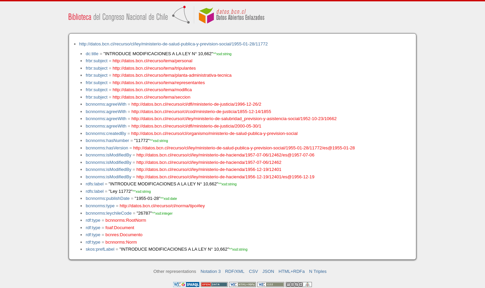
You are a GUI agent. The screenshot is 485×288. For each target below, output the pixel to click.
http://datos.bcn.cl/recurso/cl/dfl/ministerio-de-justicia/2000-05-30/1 (196, 126)
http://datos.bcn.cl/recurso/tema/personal (152, 60)
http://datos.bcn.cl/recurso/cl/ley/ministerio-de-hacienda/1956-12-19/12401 (209, 169)
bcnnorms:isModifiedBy (108, 154)
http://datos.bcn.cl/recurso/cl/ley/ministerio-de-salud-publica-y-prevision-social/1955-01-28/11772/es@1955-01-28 (244, 147)
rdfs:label (94, 183)
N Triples (318, 271)
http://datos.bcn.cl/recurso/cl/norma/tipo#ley (162, 205)
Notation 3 (210, 271)
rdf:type (93, 220)
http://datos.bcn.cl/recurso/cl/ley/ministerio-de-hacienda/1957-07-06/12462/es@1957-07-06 (225, 154)
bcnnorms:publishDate (107, 198)
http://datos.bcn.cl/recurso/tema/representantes (158, 82)
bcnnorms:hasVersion (107, 147)
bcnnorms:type (100, 205)
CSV (253, 271)
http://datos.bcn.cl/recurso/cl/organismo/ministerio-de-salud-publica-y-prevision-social (214, 133)
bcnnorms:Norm (121, 242)
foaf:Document (119, 227)
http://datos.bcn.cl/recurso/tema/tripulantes (154, 68)
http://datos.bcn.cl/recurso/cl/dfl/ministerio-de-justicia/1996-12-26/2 (196, 104)
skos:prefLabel (100, 249)
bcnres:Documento (123, 234)
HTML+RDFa (292, 271)
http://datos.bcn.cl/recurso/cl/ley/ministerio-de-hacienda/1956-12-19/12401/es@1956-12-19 (225, 176)
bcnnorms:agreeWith (106, 104)
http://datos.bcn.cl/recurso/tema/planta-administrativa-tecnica (171, 75)
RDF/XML (235, 271)
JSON (268, 271)
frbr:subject (96, 60)
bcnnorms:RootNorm (125, 220)
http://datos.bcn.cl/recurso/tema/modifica (152, 89)
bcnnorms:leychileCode (108, 213)
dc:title (92, 53)
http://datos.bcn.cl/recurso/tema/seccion (151, 97)
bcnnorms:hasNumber (107, 140)
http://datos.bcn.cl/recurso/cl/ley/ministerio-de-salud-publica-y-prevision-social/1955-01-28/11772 (173, 43)
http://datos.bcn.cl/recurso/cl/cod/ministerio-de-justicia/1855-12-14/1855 (201, 111)
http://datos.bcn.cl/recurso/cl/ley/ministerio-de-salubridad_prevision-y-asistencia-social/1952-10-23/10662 (233, 118)
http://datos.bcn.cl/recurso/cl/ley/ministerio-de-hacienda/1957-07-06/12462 (209, 162)
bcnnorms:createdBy (106, 133)
